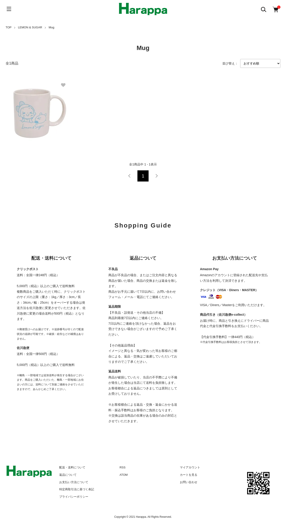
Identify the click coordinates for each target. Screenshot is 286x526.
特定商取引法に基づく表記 (76, 489)
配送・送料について (72, 467)
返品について (68, 474)
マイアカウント (190, 467)
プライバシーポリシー (73, 496)
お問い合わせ (188, 482)
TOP (9, 27)
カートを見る (188, 474)
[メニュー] (9, 9)
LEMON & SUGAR (30, 27)
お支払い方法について (73, 482)
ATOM (124, 474)
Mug (51, 27)
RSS (123, 467)
